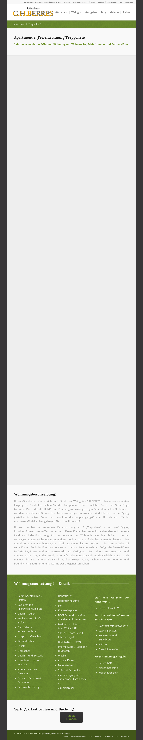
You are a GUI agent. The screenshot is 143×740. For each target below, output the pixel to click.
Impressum (129, 2)
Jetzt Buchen (71, 717)
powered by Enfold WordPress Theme (56, 733)
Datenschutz (112, 2)
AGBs (93, 2)
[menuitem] (66, 2)
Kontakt (101, 2)
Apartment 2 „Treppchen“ (27, 24)
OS (121, 2)
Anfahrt (67, 2)
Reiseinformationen (80, 2)
